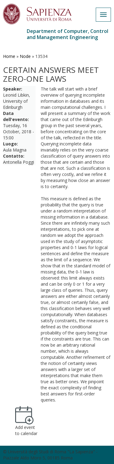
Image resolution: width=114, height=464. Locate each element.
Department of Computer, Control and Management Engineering (67, 34)
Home (9, 56)
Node (25, 56)
